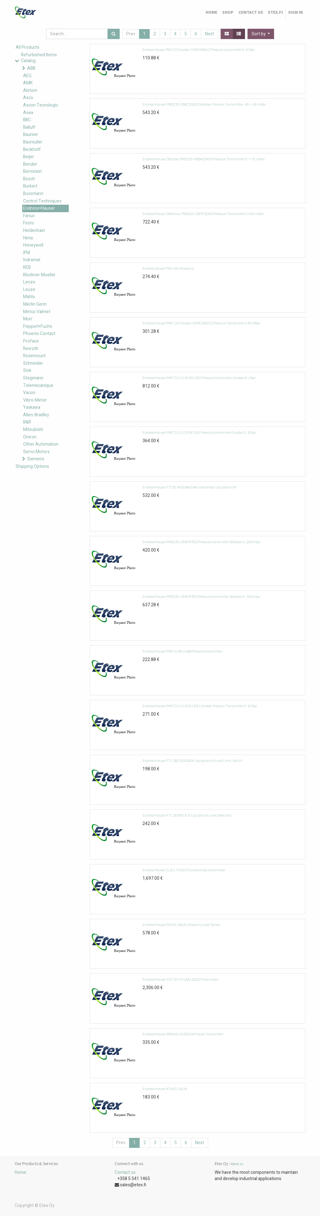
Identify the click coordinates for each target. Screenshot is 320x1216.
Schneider (33, 363)
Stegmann (33, 378)
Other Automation (40, 444)
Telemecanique (38, 385)
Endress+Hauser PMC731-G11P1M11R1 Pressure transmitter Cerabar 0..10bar (199, 432)
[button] (261, 34)
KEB (27, 267)
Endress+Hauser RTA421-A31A (164, 1088)
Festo (28, 223)
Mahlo (29, 296)
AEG (27, 76)
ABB (31, 68)
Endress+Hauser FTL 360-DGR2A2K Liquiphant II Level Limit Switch (192, 760)
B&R (27, 422)
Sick (27, 370)
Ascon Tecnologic (40, 105)
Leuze (29, 289)
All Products (27, 47)
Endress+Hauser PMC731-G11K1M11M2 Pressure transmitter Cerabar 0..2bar (199, 377)
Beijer (28, 156)
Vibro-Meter (35, 400)
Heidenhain (34, 230)
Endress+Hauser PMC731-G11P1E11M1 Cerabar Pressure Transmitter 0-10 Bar (199, 705)
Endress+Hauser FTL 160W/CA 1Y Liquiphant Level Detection (187, 815)
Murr (27, 319)
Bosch (29, 179)
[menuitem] (211, 12)
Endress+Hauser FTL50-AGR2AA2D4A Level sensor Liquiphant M (189, 487)
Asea (28, 112)
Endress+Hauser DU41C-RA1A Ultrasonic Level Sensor (181, 924)
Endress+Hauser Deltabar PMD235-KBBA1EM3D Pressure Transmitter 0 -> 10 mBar (203, 159)
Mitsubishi (33, 429)
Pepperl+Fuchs (37, 326)
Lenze (29, 282)
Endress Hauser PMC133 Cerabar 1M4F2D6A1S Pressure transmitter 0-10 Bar (198, 49)
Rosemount (34, 356)
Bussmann (33, 193)
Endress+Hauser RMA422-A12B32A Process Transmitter (182, 1034)
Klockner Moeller (39, 275)
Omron (30, 437)
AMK (27, 83)
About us (237, 1164)
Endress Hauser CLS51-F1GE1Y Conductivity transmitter (183, 870)
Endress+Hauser (39, 208)
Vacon (29, 392)
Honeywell (33, 245)
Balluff (29, 127)
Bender (30, 164)
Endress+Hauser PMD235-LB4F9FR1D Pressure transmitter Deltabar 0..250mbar (201, 541)
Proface (31, 341)
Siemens (35, 459)
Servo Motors (36, 451)
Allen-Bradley (36, 415)
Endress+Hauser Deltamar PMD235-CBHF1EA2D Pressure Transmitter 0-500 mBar (203, 213)
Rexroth (30, 348)
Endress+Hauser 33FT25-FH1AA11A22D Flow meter (180, 979)
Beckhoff (32, 149)
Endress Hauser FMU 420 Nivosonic (168, 268)
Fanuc (29, 216)
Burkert (30, 186)
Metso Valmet (36, 311)
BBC (27, 120)
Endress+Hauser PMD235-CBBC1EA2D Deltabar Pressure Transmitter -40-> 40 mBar (204, 104)
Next (209, 34)
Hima (28, 238)
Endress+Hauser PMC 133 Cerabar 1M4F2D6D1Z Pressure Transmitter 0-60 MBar (201, 323)
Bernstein (32, 171)
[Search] (114, 34)
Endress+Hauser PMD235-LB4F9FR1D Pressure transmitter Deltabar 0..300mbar (201, 596)
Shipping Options (32, 466)
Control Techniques (42, 201)
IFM (26, 252)
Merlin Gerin (35, 304)
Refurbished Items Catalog (39, 58)
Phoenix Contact (39, 333)
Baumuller (32, 142)
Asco (28, 97)
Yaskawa (31, 407)
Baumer (30, 134)
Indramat (31, 260)
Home (20, 1172)
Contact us (125, 1172)
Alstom (30, 90)
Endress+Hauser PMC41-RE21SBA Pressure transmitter (182, 651)
